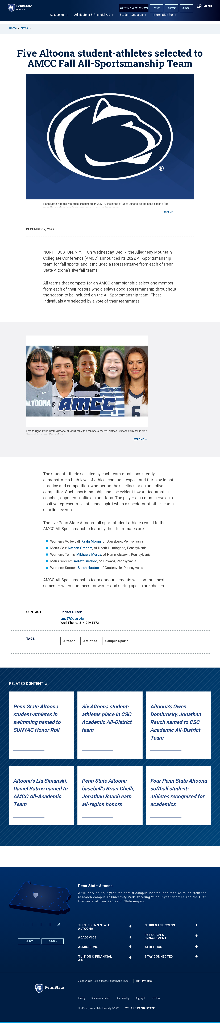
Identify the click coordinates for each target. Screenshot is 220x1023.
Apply (186, 8)
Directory (155, 998)
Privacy (81, 998)
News (24, 28)
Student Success (131, 17)
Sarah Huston (88, 568)
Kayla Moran (91, 541)
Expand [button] (168, 212)
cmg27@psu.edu (72, 618)
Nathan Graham (80, 548)
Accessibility (123, 998)
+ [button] (130, 926)
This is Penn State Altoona (94, 927)
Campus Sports (116, 641)
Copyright (140, 998)
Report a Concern (133, 8)
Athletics (90, 641)
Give (156, 8)
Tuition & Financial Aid (95, 958)
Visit (171, 8)
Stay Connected (159, 956)
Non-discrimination (101, 998)
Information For (162, 17)
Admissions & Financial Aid (92, 17)
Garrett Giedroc (85, 561)
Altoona (69, 641)
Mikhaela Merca (88, 554)
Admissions (88, 947)
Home (13, 28)
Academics (57, 17)
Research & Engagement (156, 936)
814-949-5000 (144, 981)
